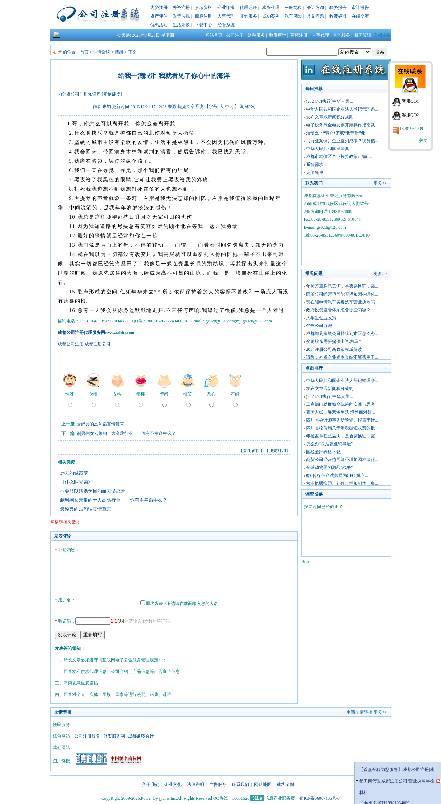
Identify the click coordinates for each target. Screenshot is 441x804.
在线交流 (360, 16)
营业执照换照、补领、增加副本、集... (342, 483)
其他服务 (248, 16)
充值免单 (314, 172)
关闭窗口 (251, 450)
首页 (84, 52)
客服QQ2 (410, 114)
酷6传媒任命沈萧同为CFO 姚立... (337, 475)
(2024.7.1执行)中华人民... (329, 101)
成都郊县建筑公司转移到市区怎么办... (342, 333)
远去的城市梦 (74, 473)
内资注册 (159, 7)
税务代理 (271, 7)
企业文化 (173, 783)
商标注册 (203, 16)
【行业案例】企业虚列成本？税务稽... (342, 140)
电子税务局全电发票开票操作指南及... (342, 124)
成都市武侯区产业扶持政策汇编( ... (339, 156)
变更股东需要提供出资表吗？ (334, 341)
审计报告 (360, 7)
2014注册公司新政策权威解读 (334, 349)
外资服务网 (114, 735)
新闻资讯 (362, 35)
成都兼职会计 (141, 735)
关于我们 (150, 783)
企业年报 (226, 7)
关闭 (423, 140)
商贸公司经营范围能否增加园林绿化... (342, 294)
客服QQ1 (410, 101)
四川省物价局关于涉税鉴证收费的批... (342, 428)
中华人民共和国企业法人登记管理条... (342, 109)
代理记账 (248, 7)
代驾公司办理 (319, 325)
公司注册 (235, 35)
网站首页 (213, 35)
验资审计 (277, 35)
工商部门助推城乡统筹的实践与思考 (340, 404)
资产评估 (159, 16)
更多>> (380, 183)
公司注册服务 (87, 735)
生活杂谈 (181, 24)
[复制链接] (112, 94)
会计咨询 (315, 7)
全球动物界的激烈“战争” (329, 467)
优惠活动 (159, 24)
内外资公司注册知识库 (79, 94)
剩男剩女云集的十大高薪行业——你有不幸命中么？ (126, 433)
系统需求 (314, 164)
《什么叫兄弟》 (76, 482)
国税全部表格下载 (323, 451)
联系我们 (240, 783)
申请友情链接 (359, 711)
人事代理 (226, 16)
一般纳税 (293, 7)
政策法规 (181, 16)
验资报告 (338, 7)
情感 (119, 52)
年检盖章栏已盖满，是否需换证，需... (342, 286)
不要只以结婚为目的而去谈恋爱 (92, 491)
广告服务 (217, 783)
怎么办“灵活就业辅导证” (329, 443)
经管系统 (226, 24)
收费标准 (338, 16)
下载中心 (203, 24)
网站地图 (262, 783)
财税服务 (256, 35)
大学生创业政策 (321, 317)
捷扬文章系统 (190, 106)
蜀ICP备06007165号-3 (319, 797)
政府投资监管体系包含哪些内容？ (338, 309)
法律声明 (195, 783)
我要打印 (277, 450)
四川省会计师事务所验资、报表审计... (342, 420)
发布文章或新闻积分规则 (329, 117)
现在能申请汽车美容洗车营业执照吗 (340, 302)
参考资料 (203, 7)
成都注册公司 (98, 344)
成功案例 (271, 16)
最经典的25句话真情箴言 (100, 424)
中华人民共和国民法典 (327, 148)
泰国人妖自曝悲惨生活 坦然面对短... (340, 412)
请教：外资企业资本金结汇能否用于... (342, 357)
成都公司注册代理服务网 (81, 332)
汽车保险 (293, 16)
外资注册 (181, 7)
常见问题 (315, 16)
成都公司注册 (71, 344)
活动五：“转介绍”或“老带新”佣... (337, 132)
